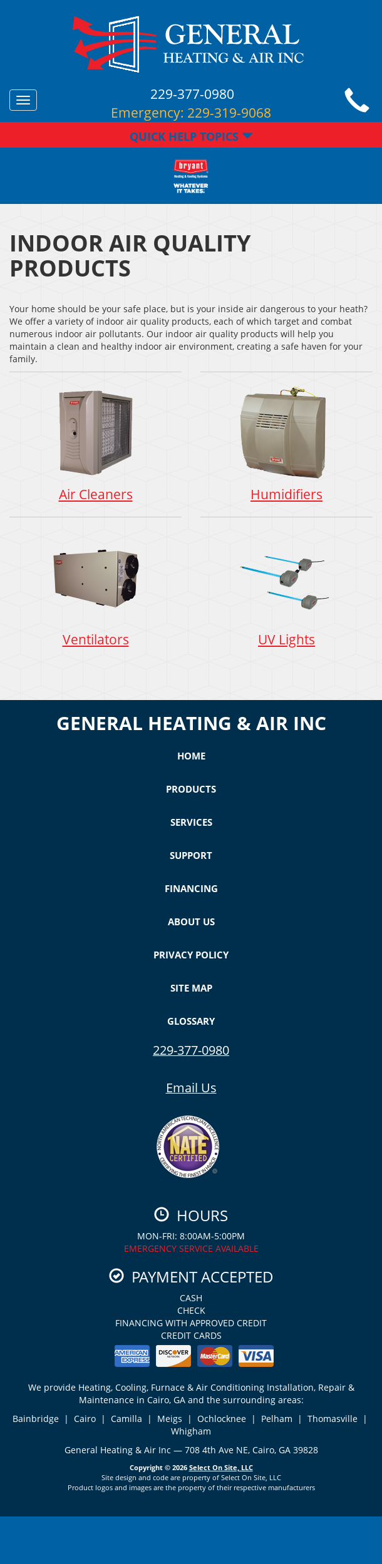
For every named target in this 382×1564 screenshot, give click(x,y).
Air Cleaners (95, 444)
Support (191, 855)
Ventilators (95, 589)
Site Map (191, 988)
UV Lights (286, 589)
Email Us (191, 1087)
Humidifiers (286, 444)
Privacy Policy (191, 954)
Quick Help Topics (191, 136)
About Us (191, 921)
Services (191, 822)
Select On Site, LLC (221, 1467)
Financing (191, 888)
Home (191, 755)
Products (191, 789)
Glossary (191, 1021)
